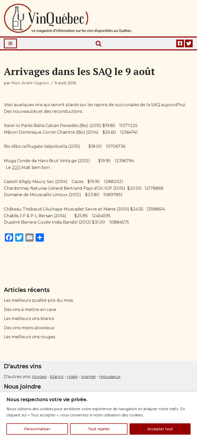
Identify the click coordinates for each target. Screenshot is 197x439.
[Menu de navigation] (10, 43)
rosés (72, 376)
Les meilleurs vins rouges (29, 336)
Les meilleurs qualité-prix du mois (38, 300)
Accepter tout (160, 429)
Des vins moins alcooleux (29, 327)
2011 (16, 167)
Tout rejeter (99, 429)
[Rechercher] (98, 43)
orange (88, 376)
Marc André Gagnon (30, 83)
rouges (39, 376)
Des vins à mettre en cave (30, 309)
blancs (56, 376)
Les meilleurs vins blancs (29, 318)
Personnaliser (37, 429)
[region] (98, 415)
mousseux (110, 376)
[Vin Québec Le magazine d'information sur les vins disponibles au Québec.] (68, 18)
